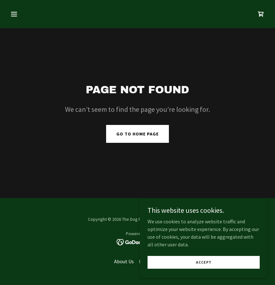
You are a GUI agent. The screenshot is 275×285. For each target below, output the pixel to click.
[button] (27, 14)
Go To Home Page (137, 134)
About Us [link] (124, 261)
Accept (204, 275)
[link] (261, 14)
